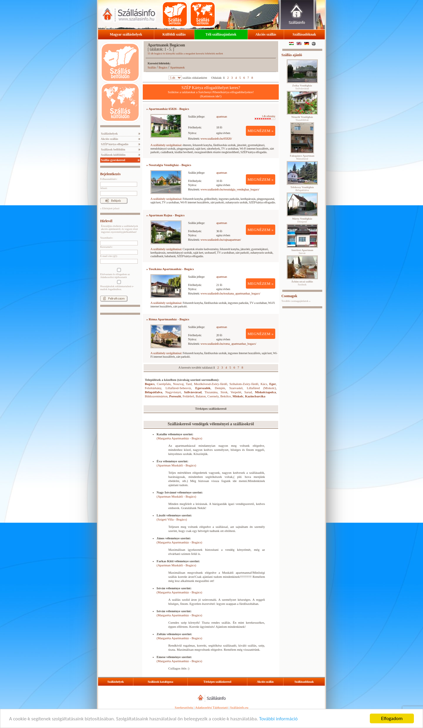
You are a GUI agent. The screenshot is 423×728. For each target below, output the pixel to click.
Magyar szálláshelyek (126, 34)
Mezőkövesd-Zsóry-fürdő (210, 384)
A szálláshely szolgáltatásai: (166, 145)
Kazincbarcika (255, 396)
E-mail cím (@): (109, 256)
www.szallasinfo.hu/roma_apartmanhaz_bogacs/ (228, 343)
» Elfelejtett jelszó (109, 208)
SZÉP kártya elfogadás (114, 144)
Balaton (201, 396)
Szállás (152, 67)
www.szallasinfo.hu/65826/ (216, 138)
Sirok (224, 392)
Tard (189, 384)
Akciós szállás (265, 34)
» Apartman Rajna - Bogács (165, 215)
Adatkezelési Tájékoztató (211, 707)
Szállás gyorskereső (112, 160)
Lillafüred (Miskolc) (261, 388)
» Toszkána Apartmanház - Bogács (170, 269)
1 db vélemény (264, 117)
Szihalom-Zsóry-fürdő (243, 384)
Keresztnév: (106, 246)
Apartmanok (177, 67)
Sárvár (302, 252)
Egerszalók (203, 388)
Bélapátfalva (153, 392)
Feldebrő (188, 396)
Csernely (213, 396)
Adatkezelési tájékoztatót (113, 277)
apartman (221, 116)
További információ (278, 719)
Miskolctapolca (265, 392)
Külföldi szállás (174, 34)
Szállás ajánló (291, 55)
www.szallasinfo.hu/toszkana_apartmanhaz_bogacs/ (230, 293)
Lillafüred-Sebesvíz (178, 388)
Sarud (248, 392)
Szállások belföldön (112, 149)
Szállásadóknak (304, 34)
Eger (272, 384)
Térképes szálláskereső (217, 681)
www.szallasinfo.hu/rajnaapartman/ (221, 239)
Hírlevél (106, 221)
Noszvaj (178, 384)
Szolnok (302, 283)
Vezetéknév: (106, 237)
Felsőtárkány (153, 388)
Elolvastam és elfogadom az (118, 273)
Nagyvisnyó (173, 392)
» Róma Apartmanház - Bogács (167, 319)
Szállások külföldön (112, 154)
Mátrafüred (302, 157)
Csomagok (289, 296)
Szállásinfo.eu (239, 707)
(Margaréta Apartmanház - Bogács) (179, 438)
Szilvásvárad (193, 392)
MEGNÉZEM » (261, 130)
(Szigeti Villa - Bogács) (172, 519)
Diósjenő (302, 220)
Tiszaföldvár (302, 118)
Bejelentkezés (110, 174)
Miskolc (238, 396)
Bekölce (225, 396)
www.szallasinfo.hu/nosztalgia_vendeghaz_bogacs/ (230, 189)
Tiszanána (210, 392)
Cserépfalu (164, 384)
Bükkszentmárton (156, 396)
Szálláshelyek (109, 133)
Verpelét (236, 392)
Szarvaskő (236, 388)
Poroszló (175, 396)
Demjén (220, 388)
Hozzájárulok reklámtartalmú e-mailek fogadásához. (118, 285)
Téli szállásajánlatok (221, 34)
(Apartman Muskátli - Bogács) (176, 465)
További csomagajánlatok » (295, 300)
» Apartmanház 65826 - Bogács (167, 109)
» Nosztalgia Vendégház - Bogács (168, 165)
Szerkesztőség (184, 707)
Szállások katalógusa (160, 681)
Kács (264, 384)
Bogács (163, 67)
